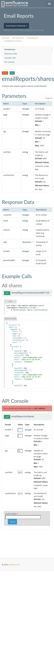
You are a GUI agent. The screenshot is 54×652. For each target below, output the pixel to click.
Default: (38, 121)
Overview (6, 38)
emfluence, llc (14, 564)
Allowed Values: (42, 162)
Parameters (9, 49)
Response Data (10, 53)
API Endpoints (18, 38)
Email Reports (32, 38)
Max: (37, 145)
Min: (37, 125)
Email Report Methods (16, 25)
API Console (9, 62)
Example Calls (10, 58)
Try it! (12, 521)
